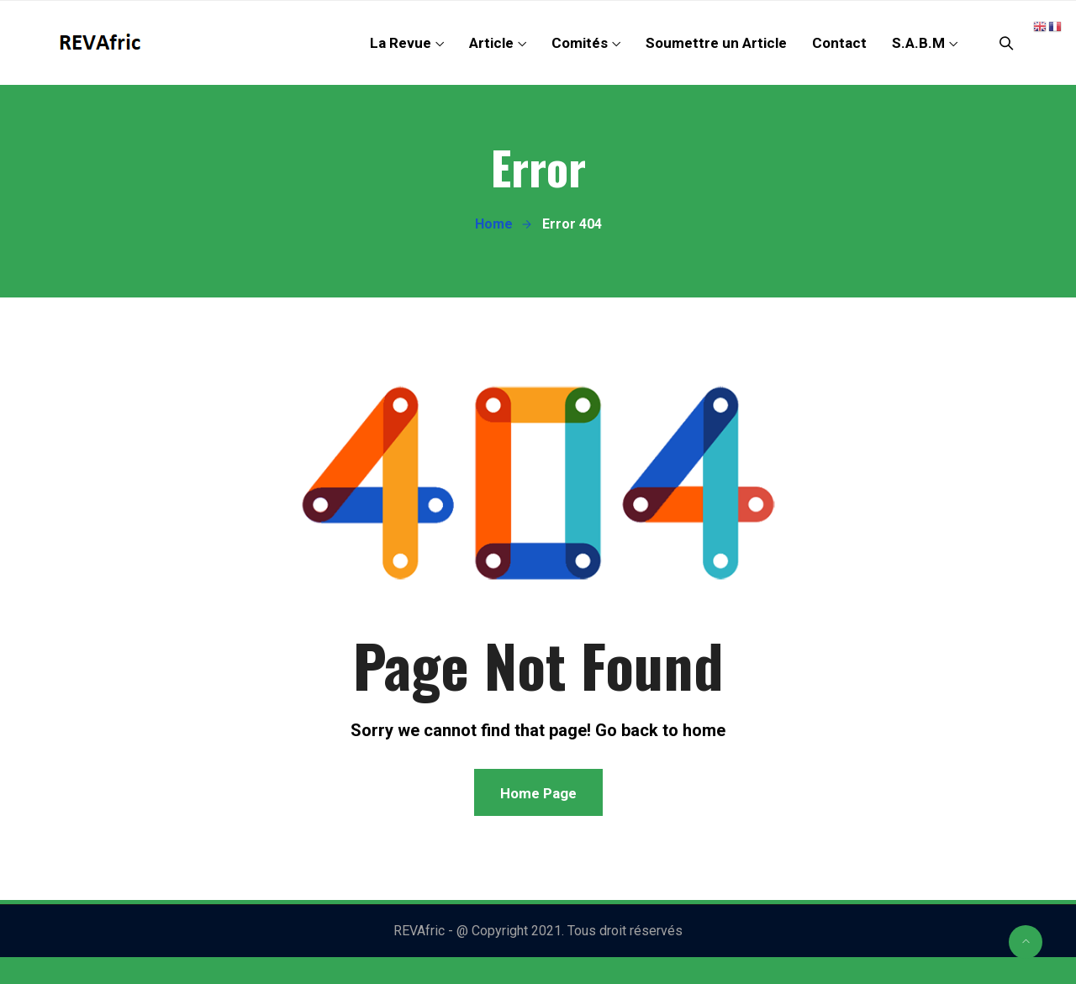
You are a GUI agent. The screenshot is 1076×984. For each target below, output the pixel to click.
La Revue (400, 42)
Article (491, 42)
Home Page (538, 793)
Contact (839, 42)
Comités (579, 42)
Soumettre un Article (716, 42)
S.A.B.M (918, 42)
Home (494, 224)
